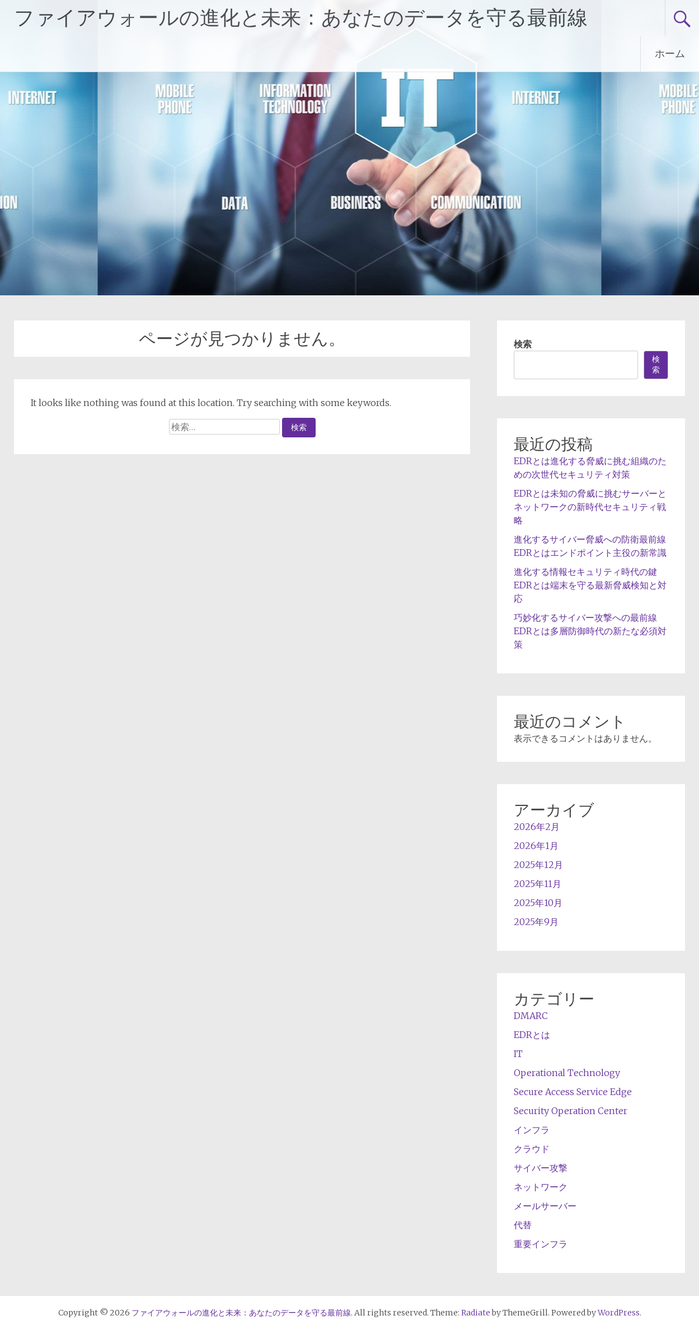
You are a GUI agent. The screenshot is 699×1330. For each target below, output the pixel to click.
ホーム (670, 53)
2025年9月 (536, 921)
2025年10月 (538, 902)
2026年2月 (537, 826)
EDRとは (532, 1034)
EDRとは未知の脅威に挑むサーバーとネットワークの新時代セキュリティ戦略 (590, 507)
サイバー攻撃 (540, 1167)
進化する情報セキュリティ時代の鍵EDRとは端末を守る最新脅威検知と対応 (590, 585)
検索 (523, 344)
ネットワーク (540, 1186)
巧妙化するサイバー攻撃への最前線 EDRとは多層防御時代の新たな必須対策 (590, 631)
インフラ (532, 1129)
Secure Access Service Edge (573, 1091)
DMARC (531, 1015)
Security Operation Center (570, 1110)
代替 (523, 1224)
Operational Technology (567, 1072)
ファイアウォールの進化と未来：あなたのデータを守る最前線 (301, 18)
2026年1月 (536, 845)
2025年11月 (537, 883)
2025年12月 (538, 864)
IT (518, 1053)
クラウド (532, 1148)
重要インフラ (540, 1243)
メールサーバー (545, 1205)
